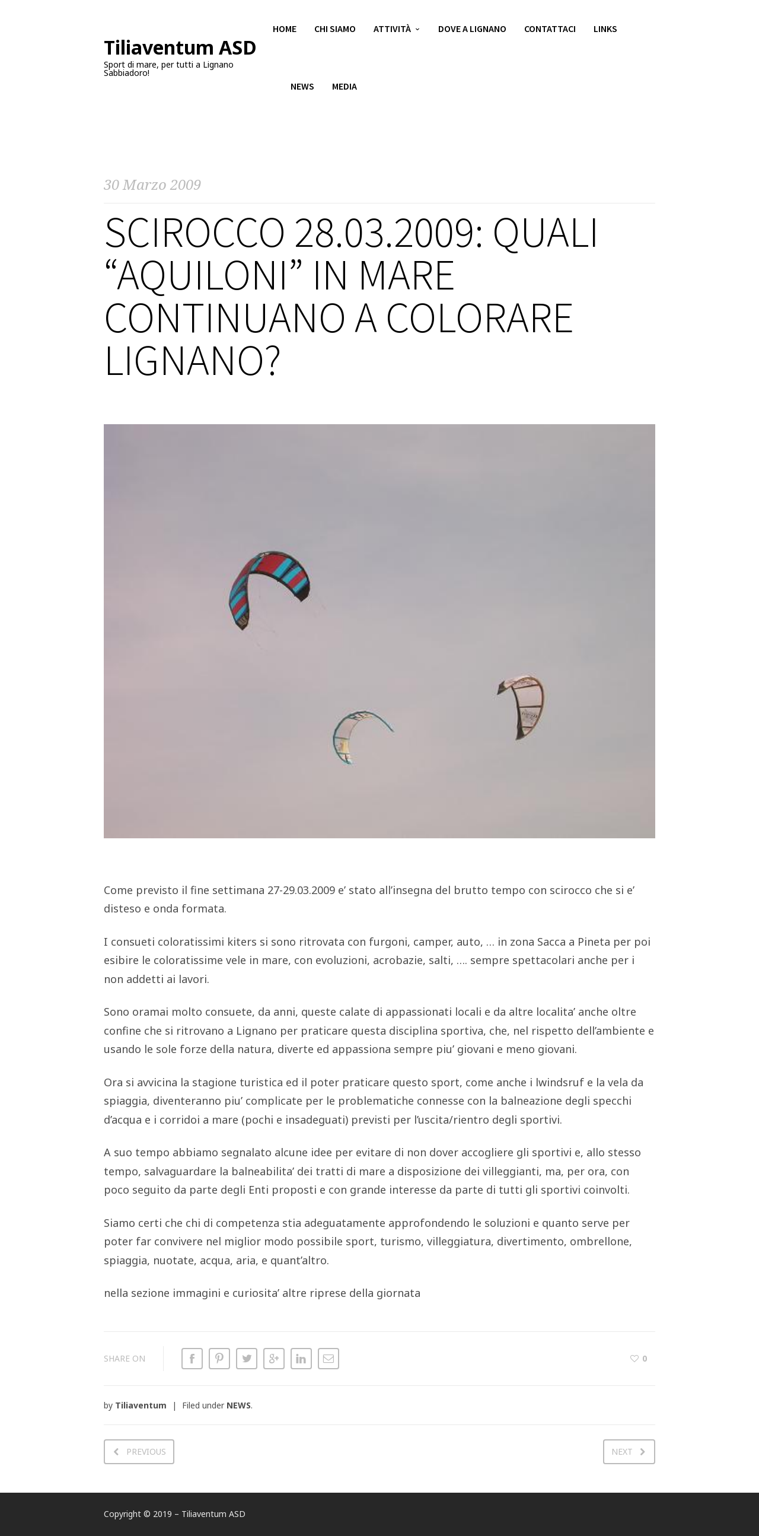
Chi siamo (335, 30)
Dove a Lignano (472, 30)
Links (605, 30)
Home (284, 30)
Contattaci (550, 30)
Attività (392, 30)
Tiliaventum (141, 1405)
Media (344, 89)
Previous (146, 1451)
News (302, 89)
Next (622, 1451)
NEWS (239, 1405)
